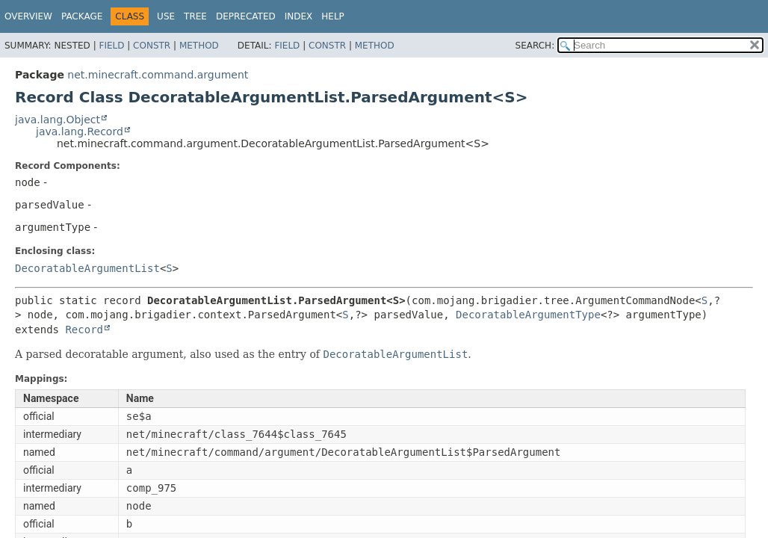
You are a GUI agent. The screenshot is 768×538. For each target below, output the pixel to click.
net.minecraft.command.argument (157, 75)
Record (84, 330)
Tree (195, 16)
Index (299, 16)
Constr (151, 45)
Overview (28, 16)
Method (199, 45)
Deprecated (246, 16)
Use (166, 16)
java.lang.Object (57, 120)
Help (332, 16)
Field (111, 45)
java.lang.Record (79, 131)
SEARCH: (535, 45)
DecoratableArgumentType (528, 315)
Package (81, 16)
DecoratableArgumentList (87, 268)
